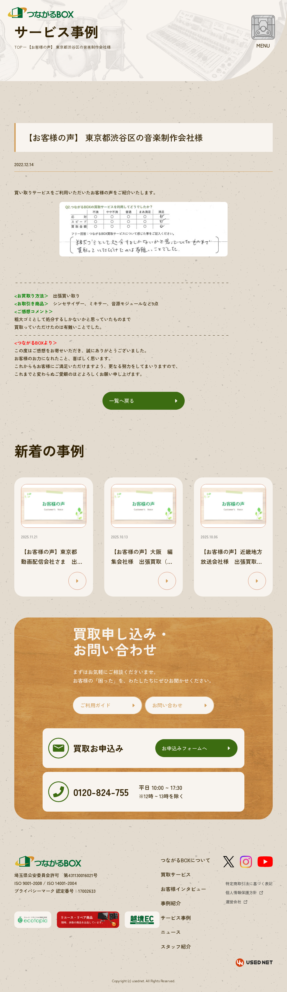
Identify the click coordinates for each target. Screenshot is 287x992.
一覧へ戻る (121, 400)
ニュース (171, 932)
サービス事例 (176, 917)
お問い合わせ (167, 705)
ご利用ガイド (95, 705)
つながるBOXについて (185, 860)
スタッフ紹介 (176, 946)
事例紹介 (171, 903)
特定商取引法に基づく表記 (249, 883)
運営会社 (233, 901)
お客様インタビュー (183, 888)
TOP (18, 47)
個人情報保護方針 (241, 892)
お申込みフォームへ (184, 748)
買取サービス (176, 874)
